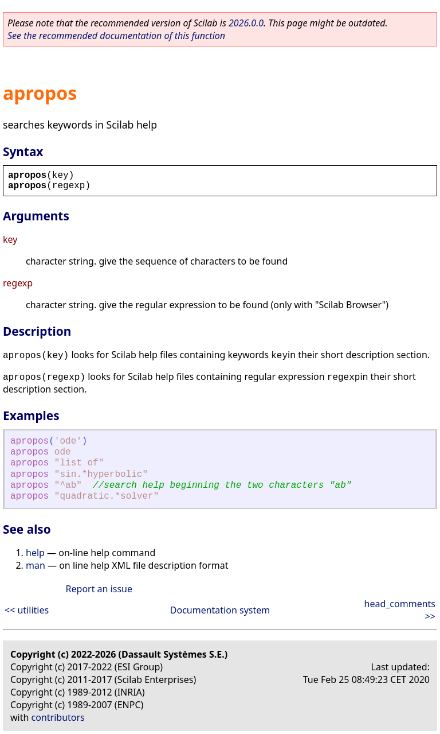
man (35, 565)
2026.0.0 (246, 23)
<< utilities (27, 610)
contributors (58, 717)
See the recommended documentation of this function (116, 35)
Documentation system (220, 610)
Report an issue (99, 588)
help (35, 552)
